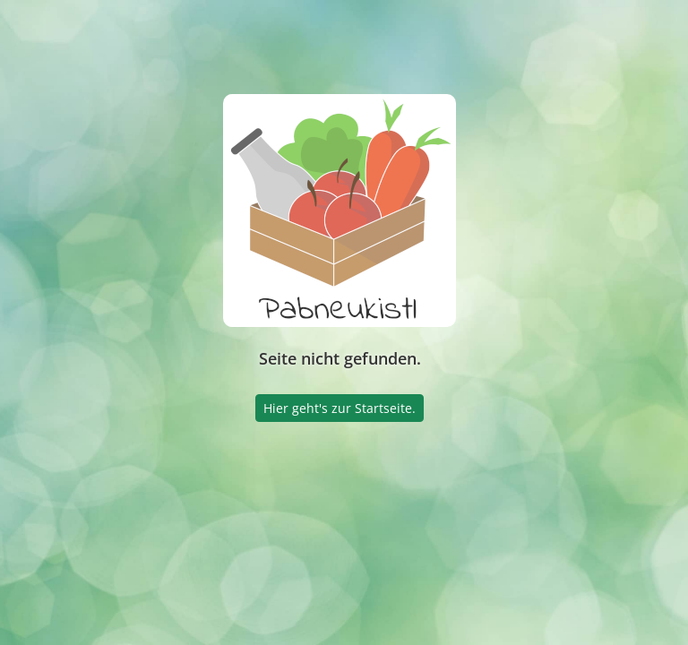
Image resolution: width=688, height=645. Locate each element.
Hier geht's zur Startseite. (339, 408)
